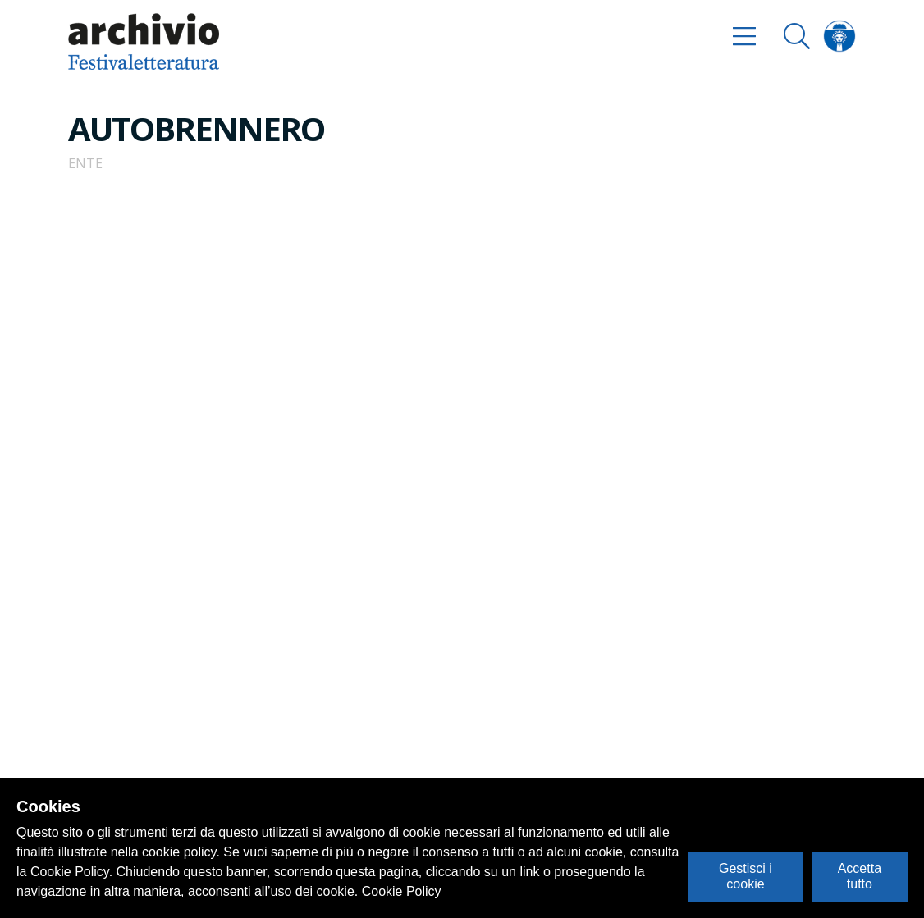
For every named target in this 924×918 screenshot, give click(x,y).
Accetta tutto (859, 875)
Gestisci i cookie (745, 875)
